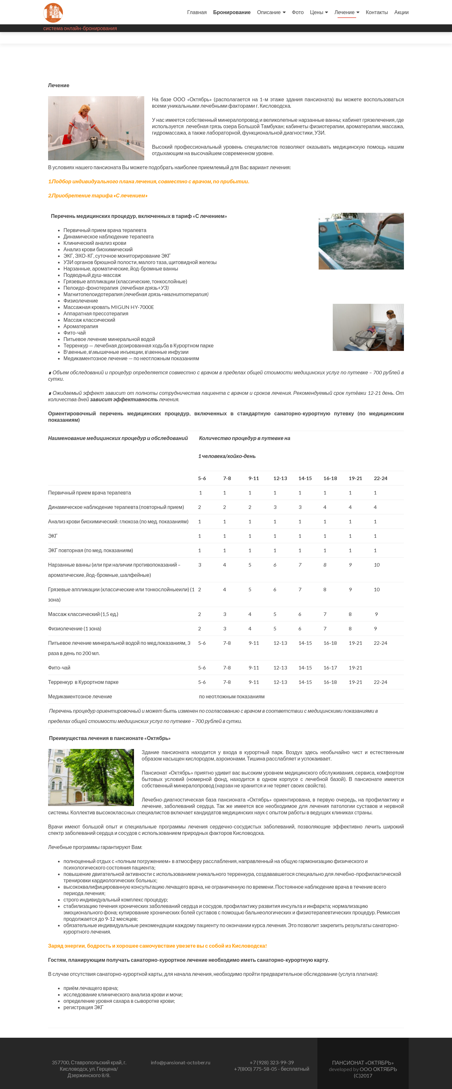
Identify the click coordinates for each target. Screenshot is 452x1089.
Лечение (344, 12)
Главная (197, 12)
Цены (316, 12)
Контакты (377, 12)
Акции (401, 12)
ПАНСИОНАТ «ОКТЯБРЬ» (363, 1051)
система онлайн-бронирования (80, 28)
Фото (298, 12)
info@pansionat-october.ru (180, 1051)
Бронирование (232, 12)
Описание (269, 12)
